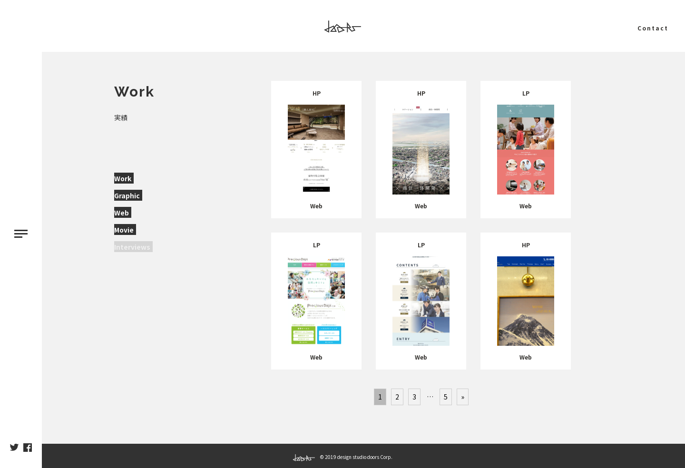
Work (122, 178)
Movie (124, 229)
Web (121, 212)
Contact (652, 28)
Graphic (127, 195)
